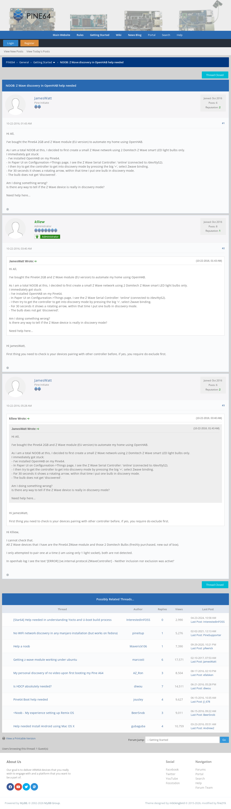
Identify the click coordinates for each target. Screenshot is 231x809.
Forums (200, 769)
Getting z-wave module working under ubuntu (45, 660)
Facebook (172, 769)
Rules (80, 35)
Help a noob (21, 646)
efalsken (208, 675)
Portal (151, 35)
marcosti (138, 660)
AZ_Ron (138, 673)
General (24, 62)
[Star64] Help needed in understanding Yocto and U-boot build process (62, 620)
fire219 (221, 803)
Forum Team (204, 787)
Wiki (118, 35)
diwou (138, 686)
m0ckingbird (177, 803)
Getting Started (99, 35)
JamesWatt (43, 98)
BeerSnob (138, 713)
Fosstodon (173, 783)
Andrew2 (208, 728)
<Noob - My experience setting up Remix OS (43, 713)
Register (29, 43)
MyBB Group (52, 803)
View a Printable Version (21, 738)
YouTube (172, 778)
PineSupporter (212, 635)
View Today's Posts (38, 51)
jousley (138, 699)
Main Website (61, 35)
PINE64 (10, 62)
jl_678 (206, 701)
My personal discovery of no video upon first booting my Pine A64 (58, 673)
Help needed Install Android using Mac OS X (43, 726)
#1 (223, 123)
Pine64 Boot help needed (30, 699)
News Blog (134, 35)
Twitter (171, 774)
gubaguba (138, 726)
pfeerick (208, 648)
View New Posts (13, 51)
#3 (223, 405)
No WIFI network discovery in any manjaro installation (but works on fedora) (65, 633)
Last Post (196, 622)
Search (166, 35)
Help (179, 35)
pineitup (138, 633)
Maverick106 (138, 646)
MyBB (23, 803)
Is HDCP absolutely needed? (32, 686)
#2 (223, 248)
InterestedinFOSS (138, 620)
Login (10, 43)
